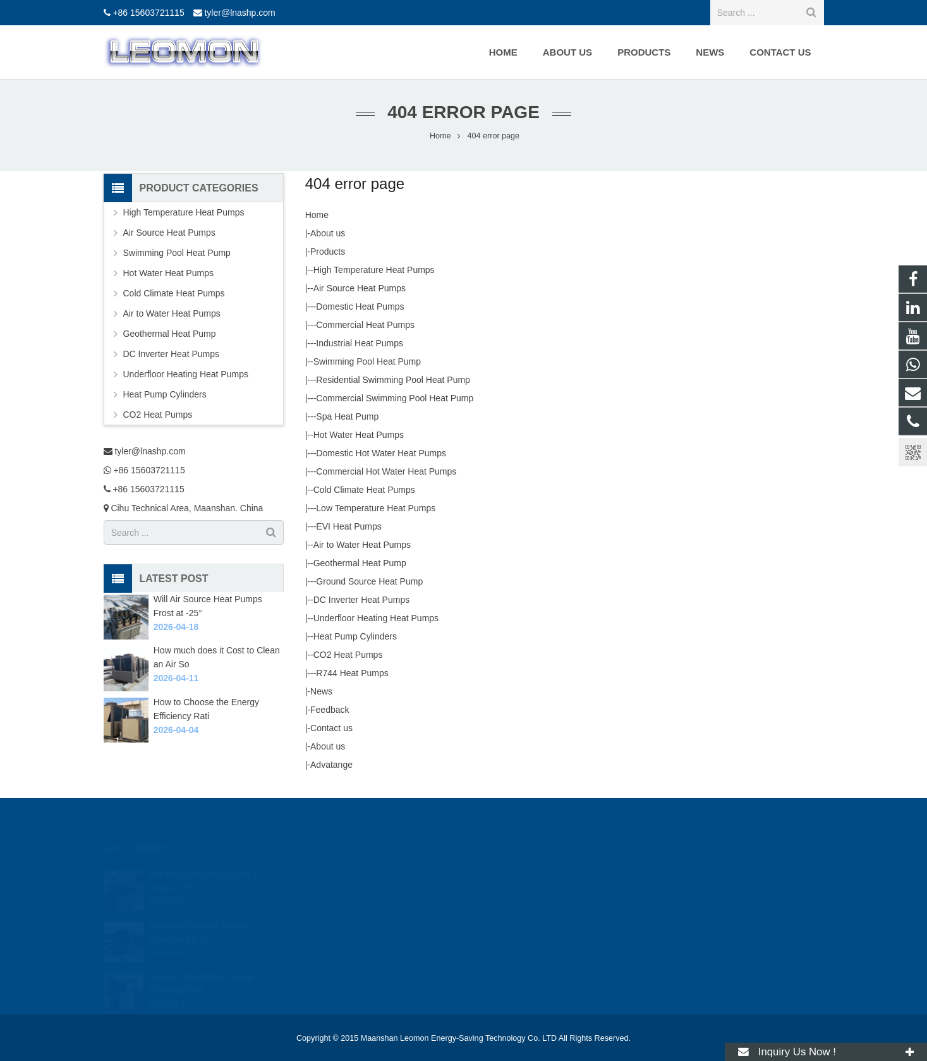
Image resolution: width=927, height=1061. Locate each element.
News (321, 691)
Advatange (331, 765)
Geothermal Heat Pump (359, 563)
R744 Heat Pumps (352, 673)
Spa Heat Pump (347, 416)
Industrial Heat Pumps (359, 343)
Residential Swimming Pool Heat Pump (393, 380)
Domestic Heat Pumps (360, 306)
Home (317, 215)
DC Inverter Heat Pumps (361, 600)
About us (327, 233)
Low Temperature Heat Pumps (375, 508)
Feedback (329, 710)
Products (327, 251)
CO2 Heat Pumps (348, 655)
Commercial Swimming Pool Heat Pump (394, 398)
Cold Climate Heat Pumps (364, 490)
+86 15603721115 (148, 13)
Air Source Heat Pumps (359, 288)
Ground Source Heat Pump (369, 581)
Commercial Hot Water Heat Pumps (386, 471)
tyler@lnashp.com (239, 13)
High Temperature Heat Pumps (374, 270)
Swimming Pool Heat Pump (367, 361)
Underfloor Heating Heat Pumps (376, 618)
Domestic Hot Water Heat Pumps (381, 453)
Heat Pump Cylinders (355, 636)
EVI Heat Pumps (349, 526)
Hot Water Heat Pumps (358, 435)
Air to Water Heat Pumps (362, 545)
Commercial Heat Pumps (365, 325)
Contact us (331, 728)
